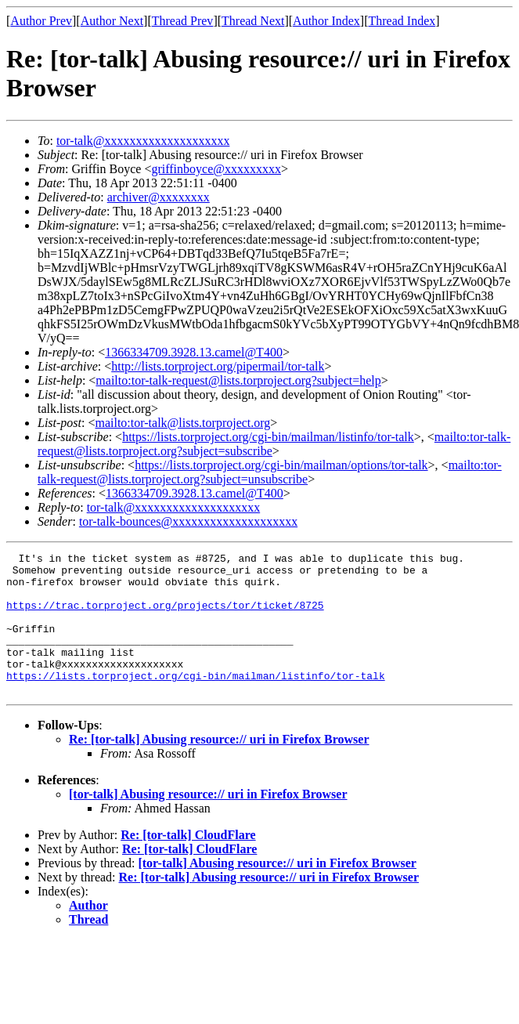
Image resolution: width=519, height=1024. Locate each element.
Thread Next (253, 20)
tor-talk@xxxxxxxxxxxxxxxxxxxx (143, 140)
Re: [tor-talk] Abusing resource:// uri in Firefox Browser (219, 767)
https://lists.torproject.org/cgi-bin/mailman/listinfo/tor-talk (268, 436)
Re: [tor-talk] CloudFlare (188, 863)
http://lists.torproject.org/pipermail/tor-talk (217, 366)
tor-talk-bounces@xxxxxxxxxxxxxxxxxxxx (188, 521)
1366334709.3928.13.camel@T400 (194, 352)
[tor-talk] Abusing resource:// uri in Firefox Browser (208, 822)
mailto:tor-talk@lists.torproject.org (182, 422)
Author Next (112, 20)
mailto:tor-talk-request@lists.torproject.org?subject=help (238, 380)
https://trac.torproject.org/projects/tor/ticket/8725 (165, 617)
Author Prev (41, 20)
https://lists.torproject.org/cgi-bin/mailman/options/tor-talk (281, 465)
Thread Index (402, 20)
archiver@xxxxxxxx (158, 197)
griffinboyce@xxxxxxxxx (216, 168)
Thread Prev (183, 20)
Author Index (326, 20)
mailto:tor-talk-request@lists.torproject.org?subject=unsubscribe (270, 472)
